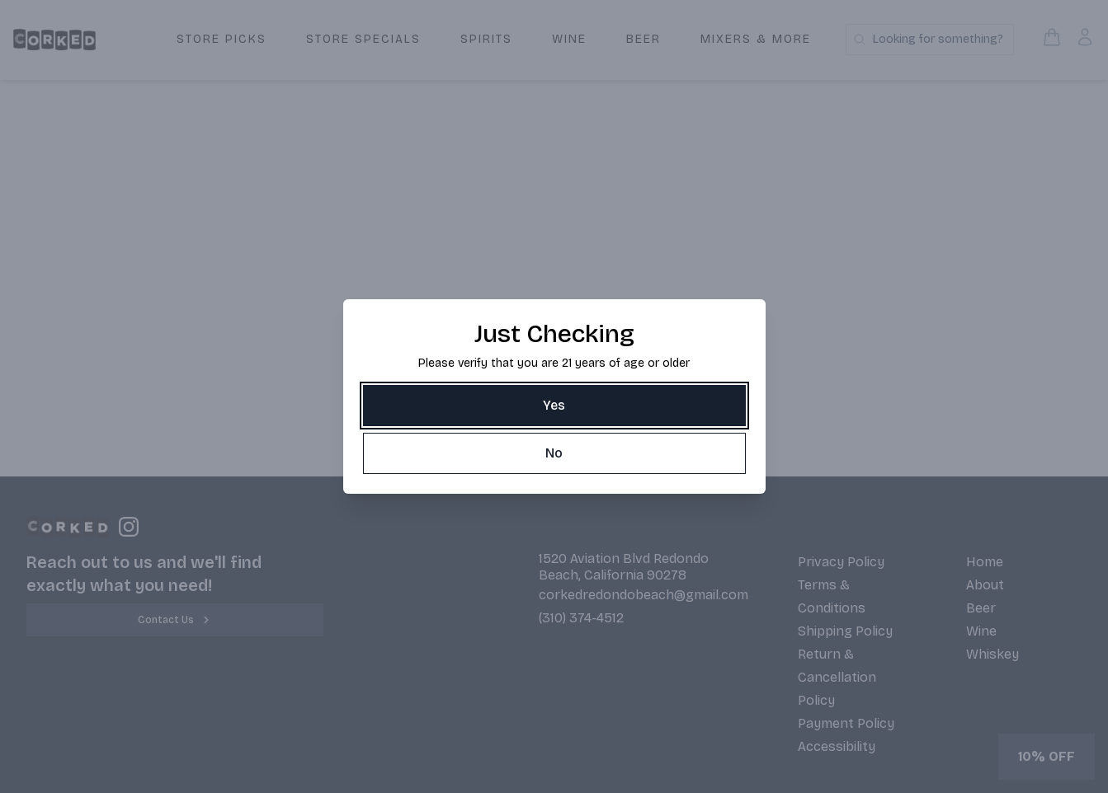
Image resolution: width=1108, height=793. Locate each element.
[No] (554, 453)
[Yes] (554, 405)
